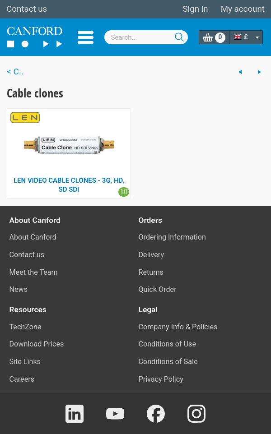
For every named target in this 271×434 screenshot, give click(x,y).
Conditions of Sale (168, 361)
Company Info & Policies (178, 327)
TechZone (25, 327)
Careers (22, 379)
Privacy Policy (161, 379)
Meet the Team (33, 272)
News (18, 289)
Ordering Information (172, 237)
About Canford (32, 237)
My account (243, 9)
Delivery (151, 254)
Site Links (25, 361)
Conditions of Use (167, 344)
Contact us (26, 9)
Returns (151, 272)
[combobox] (146, 37)
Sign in (195, 9)
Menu (85, 37)
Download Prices (36, 344)
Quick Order (158, 289)
